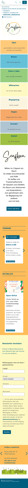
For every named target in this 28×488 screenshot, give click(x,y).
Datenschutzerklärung (10, 419)
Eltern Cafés (14, 71)
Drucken (17, 481)
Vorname (6, 384)
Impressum (3, 481)
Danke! (14, 136)
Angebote (6, 11)
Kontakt (14, 124)
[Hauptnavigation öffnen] (24, 2)
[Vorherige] (4, 250)
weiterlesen (10, 261)
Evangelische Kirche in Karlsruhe (14, 9)
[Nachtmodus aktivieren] (7, 17)
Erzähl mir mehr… (14, 208)
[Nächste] (23, 250)
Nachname (6, 391)
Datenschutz (8, 481)
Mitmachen (14, 85)
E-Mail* (5, 369)
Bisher (14, 57)
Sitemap (13, 481)
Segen (14, 112)
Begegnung (14, 99)
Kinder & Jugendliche (11, 13)
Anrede (5, 376)
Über (14, 42)
